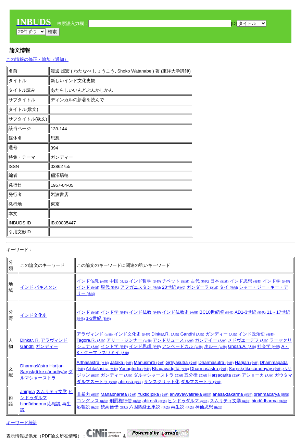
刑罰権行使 (125, 400)
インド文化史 (33, 315)
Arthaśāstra (93, 362)
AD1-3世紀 (250, 312)
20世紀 (173, 287)
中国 (119, 281)
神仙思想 (209, 406)
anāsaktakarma (233, 394)
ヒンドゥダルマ (188, 400)
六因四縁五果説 (149, 406)
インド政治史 (256, 334)
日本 (219, 281)
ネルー (215, 346)
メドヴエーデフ (248, 340)
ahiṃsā (130, 381)
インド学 (276, 281)
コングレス (93, 400)
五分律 (195, 375)
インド (27, 287)
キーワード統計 (21, 422)
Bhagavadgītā (170, 368)
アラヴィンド (54, 340)
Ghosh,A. (242, 346)
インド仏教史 (180, 312)
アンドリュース (173, 340)
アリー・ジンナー (129, 340)
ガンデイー (211, 340)
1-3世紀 (98, 318)
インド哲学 (145, 281)
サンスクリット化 (161, 381)
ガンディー (47, 346)
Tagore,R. (91, 340)
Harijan (56, 365)
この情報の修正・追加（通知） (37, 59)
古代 (200, 281)
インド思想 (246, 281)
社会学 (268, 346)
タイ (229, 287)
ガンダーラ (202, 287)
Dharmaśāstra (34, 365)
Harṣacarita (225, 375)
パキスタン (46, 287)
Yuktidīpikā (152, 394)
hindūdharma (33, 403)
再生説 (182, 406)
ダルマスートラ (201, 381)
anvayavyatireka (191, 394)
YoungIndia (135, 368)
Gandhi (27, 346)
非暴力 (88, 394)
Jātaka (121, 362)
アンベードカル (182, 346)
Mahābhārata (118, 394)
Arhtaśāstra (102, 368)
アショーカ (258, 375)
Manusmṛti (149, 362)
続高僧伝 (114, 406)
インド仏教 (93, 281)
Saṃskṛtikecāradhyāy (255, 368)
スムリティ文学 (51, 391)
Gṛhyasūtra (181, 362)
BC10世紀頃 (217, 312)
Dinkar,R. (165, 334)
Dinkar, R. (30, 340)
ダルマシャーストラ (158, 375)
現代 (110, 287)
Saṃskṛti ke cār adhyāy (43, 371)
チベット (175, 281)
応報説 (54, 403)
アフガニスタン (140, 287)
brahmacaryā (271, 394)
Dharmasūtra (216, 362)
